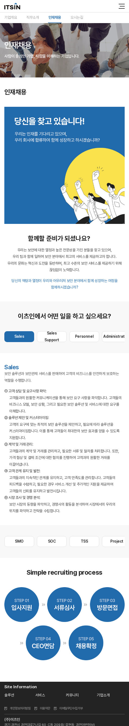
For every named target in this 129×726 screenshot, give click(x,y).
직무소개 (32, 17)
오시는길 (76, 17)
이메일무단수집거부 (71, 708)
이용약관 (45, 708)
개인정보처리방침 (20, 708)
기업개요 (10, 17)
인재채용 (55, 17)
